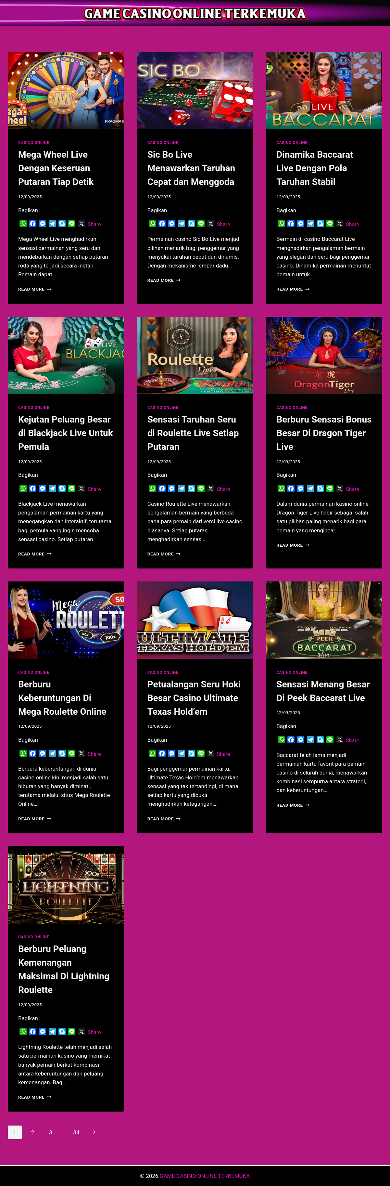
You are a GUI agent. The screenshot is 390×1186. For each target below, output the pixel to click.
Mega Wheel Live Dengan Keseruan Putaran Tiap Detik (56, 168)
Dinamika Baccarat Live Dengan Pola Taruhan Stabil (314, 168)
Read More (34, 289)
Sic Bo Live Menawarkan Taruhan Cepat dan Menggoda (191, 168)
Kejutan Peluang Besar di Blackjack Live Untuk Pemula (65, 433)
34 (76, 1132)
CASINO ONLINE (33, 142)
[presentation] (66, 90)
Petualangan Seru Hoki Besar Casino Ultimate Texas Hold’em (194, 698)
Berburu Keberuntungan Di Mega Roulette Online (62, 698)
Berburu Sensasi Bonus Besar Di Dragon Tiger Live (323, 433)
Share (94, 224)
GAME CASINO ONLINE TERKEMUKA (205, 1176)
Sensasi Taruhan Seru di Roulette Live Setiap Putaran (193, 433)
